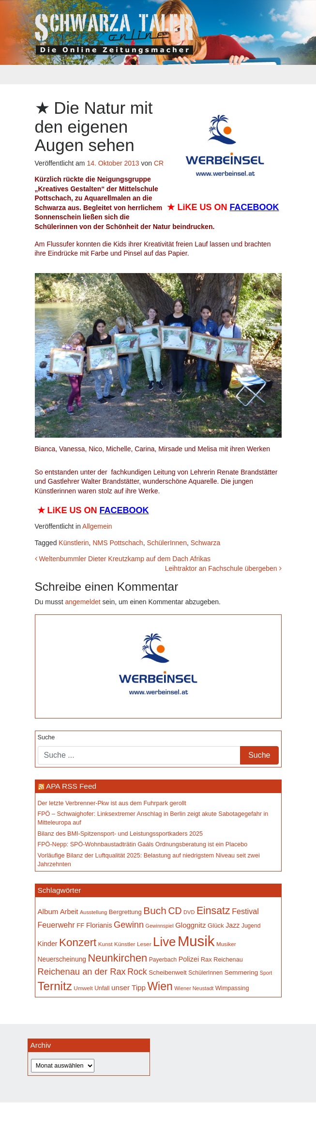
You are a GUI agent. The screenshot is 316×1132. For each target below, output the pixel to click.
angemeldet (83, 602)
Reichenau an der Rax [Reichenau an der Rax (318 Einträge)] (82, 971)
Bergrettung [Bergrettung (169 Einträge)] (125, 912)
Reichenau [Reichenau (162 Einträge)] (227, 959)
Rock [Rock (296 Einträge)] (137, 972)
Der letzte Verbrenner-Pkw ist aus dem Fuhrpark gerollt (112, 803)
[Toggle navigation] (41, 74)
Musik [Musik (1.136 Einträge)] (196, 941)
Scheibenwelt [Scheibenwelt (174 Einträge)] (168, 972)
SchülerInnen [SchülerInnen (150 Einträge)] (205, 972)
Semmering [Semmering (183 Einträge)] (241, 972)
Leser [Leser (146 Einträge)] (144, 944)
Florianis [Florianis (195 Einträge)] (99, 925)
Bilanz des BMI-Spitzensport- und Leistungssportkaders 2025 (120, 833)
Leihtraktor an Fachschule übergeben (223, 568)
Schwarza (205, 543)
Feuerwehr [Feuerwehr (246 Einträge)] (56, 924)
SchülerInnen (167, 543)
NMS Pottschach (117, 543)
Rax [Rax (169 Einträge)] (206, 959)
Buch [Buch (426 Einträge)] (154, 910)
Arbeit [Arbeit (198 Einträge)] (69, 912)
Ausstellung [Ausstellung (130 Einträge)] (93, 912)
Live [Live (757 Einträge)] (164, 941)
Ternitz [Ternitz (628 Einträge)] (55, 986)
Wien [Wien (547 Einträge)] (159, 986)
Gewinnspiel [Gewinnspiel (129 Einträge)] (160, 926)
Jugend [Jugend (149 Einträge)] (250, 925)
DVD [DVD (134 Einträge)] (189, 912)
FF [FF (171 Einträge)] (80, 925)
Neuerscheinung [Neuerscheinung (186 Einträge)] (62, 959)
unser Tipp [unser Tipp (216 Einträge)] (128, 987)
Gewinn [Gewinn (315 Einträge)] (129, 924)
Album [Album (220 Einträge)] (48, 911)
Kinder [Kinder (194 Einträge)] (48, 944)
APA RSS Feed (71, 786)
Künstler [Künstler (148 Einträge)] (124, 944)
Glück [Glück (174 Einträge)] (216, 925)
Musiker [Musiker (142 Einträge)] (226, 944)
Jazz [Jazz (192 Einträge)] (233, 925)
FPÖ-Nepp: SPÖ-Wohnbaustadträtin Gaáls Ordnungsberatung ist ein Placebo (143, 844)
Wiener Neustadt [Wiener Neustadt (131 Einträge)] (193, 988)
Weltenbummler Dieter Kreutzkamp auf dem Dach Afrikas (123, 559)
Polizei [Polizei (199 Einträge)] (189, 959)
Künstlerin (74, 543)
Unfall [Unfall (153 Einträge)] (101, 988)
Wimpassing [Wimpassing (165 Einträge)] (232, 988)
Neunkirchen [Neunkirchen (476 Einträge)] (117, 958)
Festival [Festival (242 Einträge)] (245, 911)
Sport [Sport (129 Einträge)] (266, 973)
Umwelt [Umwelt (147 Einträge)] (83, 988)
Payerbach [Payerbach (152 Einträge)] (163, 959)
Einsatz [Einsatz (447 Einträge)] (213, 911)
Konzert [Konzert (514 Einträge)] (77, 942)
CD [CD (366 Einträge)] (174, 910)
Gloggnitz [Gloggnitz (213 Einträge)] (190, 925)
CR (159, 163)
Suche (46, 737)
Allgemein (97, 526)
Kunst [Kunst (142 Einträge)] (105, 944)
